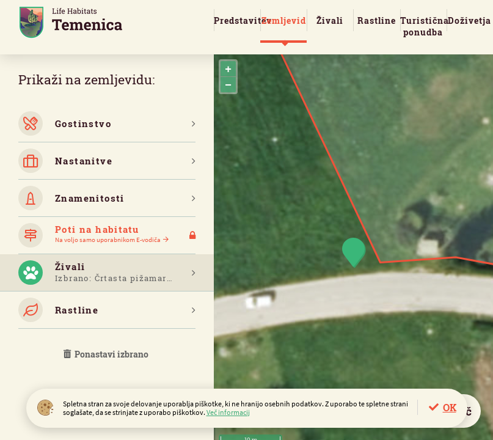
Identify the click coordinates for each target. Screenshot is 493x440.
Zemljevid (283, 20)
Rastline (376, 20)
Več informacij (228, 412)
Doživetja (469, 20)
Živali (329, 20)
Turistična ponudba (423, 26)
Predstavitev (237, 20)
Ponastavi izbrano (106, 354)
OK (449, 407)
